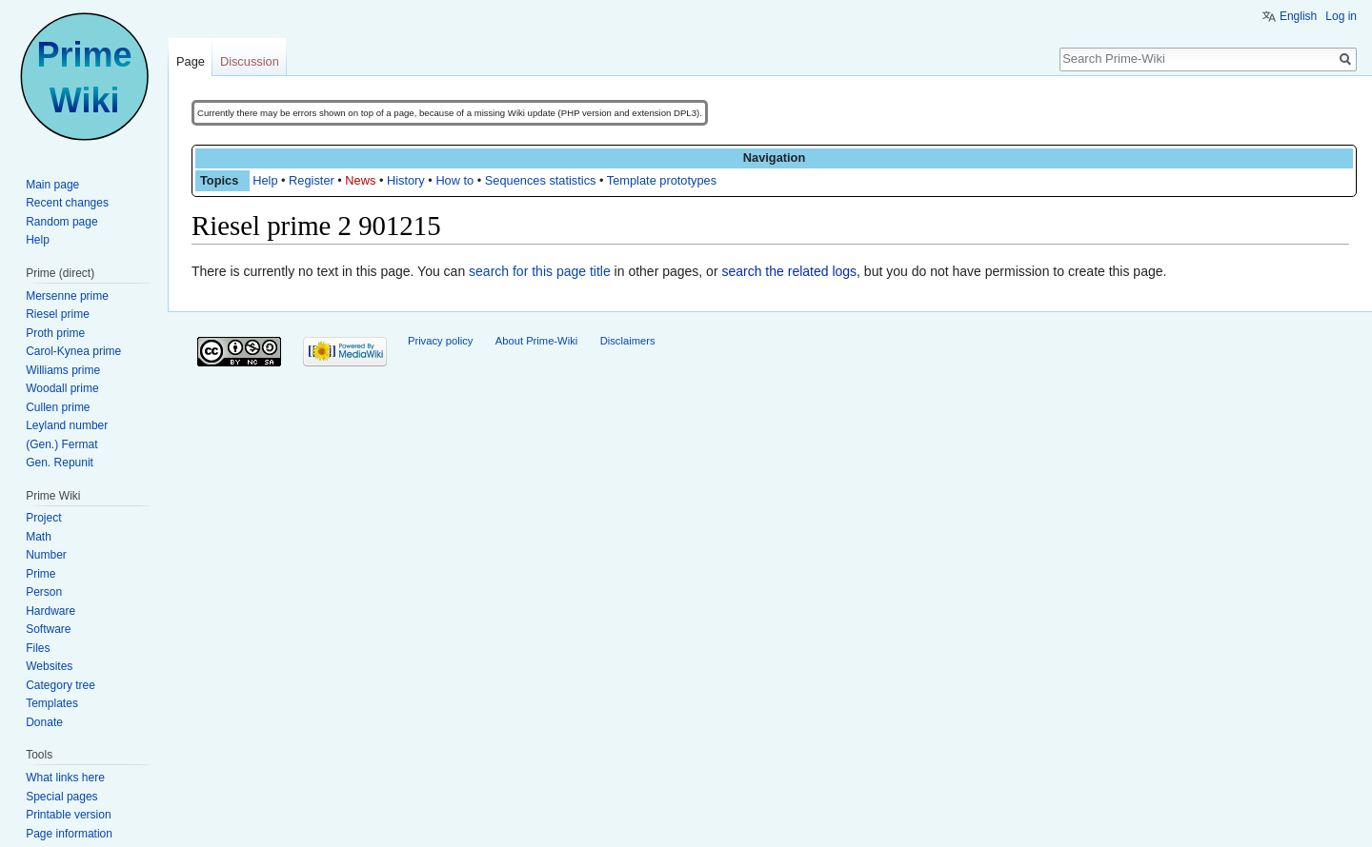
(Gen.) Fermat (61, 444)
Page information (69, 833)
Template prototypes (661, 180)
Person (44, 592)
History (406, 180)
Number (46, 554)
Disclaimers (628, 340)
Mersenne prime (67, 296)
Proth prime (55, 333)
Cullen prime (58, 407)
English (1298, 16)
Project (43, 517)
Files (38, 648)
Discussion (249, 61)
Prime (40, 574)
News (360, 180)
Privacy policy (440, 340)
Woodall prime (62, 388)
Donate (44, 722)
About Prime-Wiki (536, 340)
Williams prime (63, 370)
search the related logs (789, 271)
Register (311, 180)
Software (48, 629)
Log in (1341, 16)
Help (264, 180)
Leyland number (67, 425)
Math (38, 536)
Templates (52, 703)
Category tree (60, 685)
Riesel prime (58, 314)
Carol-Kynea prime (73, 351)
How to (454, 180)
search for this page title (540, 271)
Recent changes (67, 202)
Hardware (50, 611)
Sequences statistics (540, 180)
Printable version (68, 814)
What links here (65, 777)
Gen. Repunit (59, 462)
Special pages (61, 796)
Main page (52, 184)
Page (190, 61)
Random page (61, 221)
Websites (49, 666)
